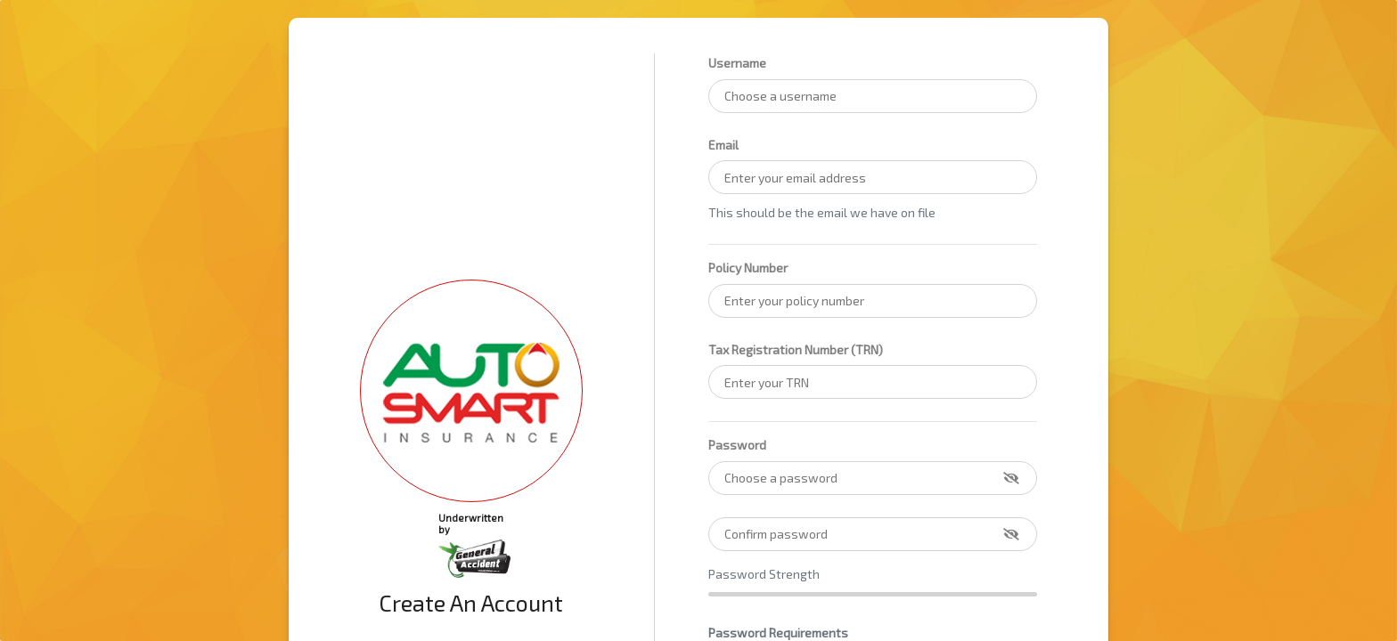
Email (723, 144)
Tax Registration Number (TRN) (795, 349)
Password (737, 444)
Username (737, 62)
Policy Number (748, 267)
